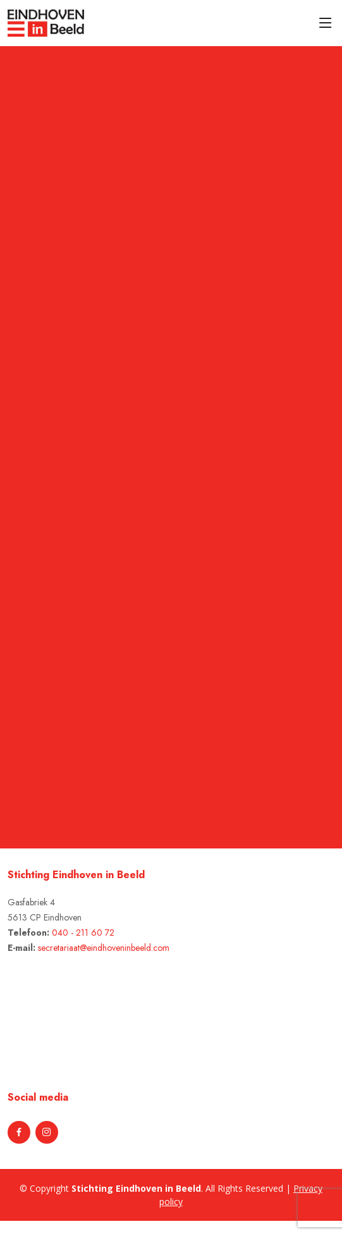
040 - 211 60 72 (83, 932)
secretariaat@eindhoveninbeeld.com (103, 947)
